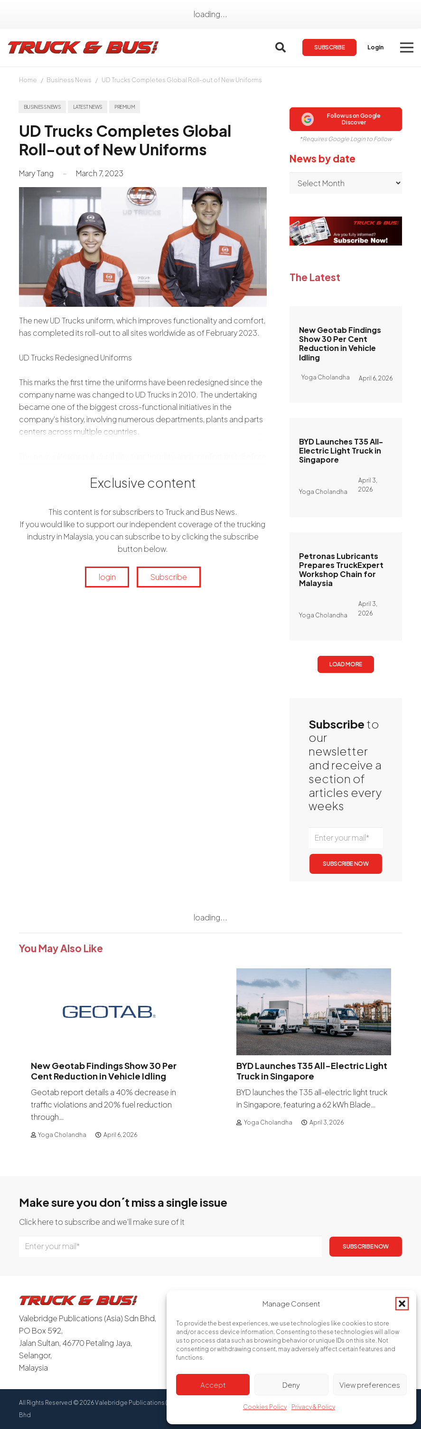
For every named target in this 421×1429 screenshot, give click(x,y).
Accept (213, 1384)
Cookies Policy (265, 1406)
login (107, 577)
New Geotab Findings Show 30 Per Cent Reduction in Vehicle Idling (340, 343)
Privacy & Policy (313, 1406)
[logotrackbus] (83, 47)
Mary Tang (36, 173)
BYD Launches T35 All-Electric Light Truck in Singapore (341, 450)
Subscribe (168, 577)
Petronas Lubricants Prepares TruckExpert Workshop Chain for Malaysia (341, 569)
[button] (402, 1303)
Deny (291, 1384)
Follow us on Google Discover (340, 119)
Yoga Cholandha (62, 1134)
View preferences (369, 1384)
